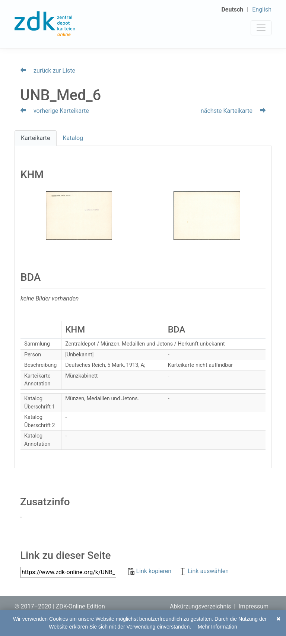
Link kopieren (150, 571)
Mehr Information (217, 627)
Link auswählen (204, 571)
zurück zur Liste (47, 70)
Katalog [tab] (73, 137)
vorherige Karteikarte (54, 110)
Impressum (254, 606)
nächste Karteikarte (233, 110)
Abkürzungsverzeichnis (200, 606)
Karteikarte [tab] (35, 137)
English (261, 9)
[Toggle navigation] (261, 27)
